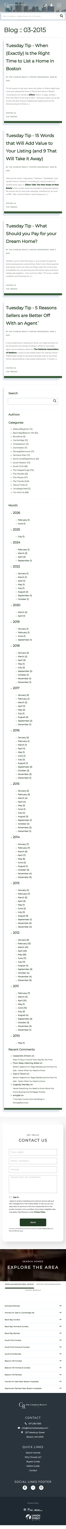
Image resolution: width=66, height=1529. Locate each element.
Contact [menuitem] (33, 1479)
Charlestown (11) (21, 446)
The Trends (11, 119)
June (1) (21, 526)
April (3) (22, 559)
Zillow (32, 97)
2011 (16, 988)
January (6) (23, 942)
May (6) (21, 861)
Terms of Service (15, 1237)
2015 (16, 786)
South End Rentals (13, 1360)
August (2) (23, 594)
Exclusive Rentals (12, 1312)
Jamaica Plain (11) (21, 457)
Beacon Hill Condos (13, 1367)
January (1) (23, 576)
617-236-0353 (33, 1432)
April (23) (22, 953)
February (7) (24, 850)
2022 (16, 569)
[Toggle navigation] (58, 6)
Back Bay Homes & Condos (16, 1332)
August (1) (23, 765)
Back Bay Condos (12, 1325)
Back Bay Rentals (12, 1339)
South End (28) (20, 468)
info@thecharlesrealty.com (33, 1436)
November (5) (25, 925)
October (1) (23, 601)
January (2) (23, 655)
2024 (16, 545)
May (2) (21, 712)
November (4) (25, 876)
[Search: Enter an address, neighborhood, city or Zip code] (33, 18)
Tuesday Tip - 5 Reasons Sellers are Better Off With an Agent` (31, 317)
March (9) (22, 854)
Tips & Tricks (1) (20, 487)
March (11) (23, 999)
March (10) (23, 949)
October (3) (23, 1025)
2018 (16, 648)
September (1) (25, 563)
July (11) (21, 964)
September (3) (25, 769)
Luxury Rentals (33, 1296)
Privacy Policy (44, 1217)
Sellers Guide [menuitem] (33, 1474)
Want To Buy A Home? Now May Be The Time (32, 1062)
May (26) (22, 957)
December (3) (25, 879)
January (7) (23, 846)
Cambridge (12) (20, 442)
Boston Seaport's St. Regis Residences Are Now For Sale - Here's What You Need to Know (35, 1071)
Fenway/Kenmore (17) (23, 454)
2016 (16, 733)
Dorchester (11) (20, 450)
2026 (16, 515)
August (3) (23, 819)
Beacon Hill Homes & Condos (17, 1373)
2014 (16, 839)
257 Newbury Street (33, 1443)
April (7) (22, 857)
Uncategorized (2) (21, 491)
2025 (16, 532)
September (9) (25, 971)
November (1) (24, 681)
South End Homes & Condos (17, 1353)
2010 (16, 1038)
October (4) (23, 826)
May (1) (21, 587)
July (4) (21, 815)
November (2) (25, 830)
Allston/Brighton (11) (22, 431)
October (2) (23, 773)
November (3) (25, 776)
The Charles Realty (18, 79)
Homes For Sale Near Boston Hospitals (21, 1387)
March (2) (22, 614)
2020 (16, 607)
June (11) (22, 960)
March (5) (22, 900)
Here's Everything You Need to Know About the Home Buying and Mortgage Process (33, 1092)
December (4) (25, 929)
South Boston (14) (21, 465)
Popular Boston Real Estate (19, 1290)
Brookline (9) (19, 439)
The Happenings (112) (23, 472)
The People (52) (20, 476)
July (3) (21, 914)
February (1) (24, 522)
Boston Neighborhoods (49, 1290)
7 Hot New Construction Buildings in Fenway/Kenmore (29, 1103)
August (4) (23, 968)
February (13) (24, 946)
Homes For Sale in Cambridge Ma (19, 1318)
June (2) (22, 865)
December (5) (25, 982)
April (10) (22, 1003)
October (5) (23, 872)
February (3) (24, 797)
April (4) (22, 804)
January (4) (23, 892)
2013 (16, 885)
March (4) (22, 800)
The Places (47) (20, 480)
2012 (16, 935)
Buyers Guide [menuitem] (33, 1470)
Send (33, 1228)
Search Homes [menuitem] (33, 1461)
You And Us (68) (21, 494)
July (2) (21, 670)
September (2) (25, 673)
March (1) (22, 579)
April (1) (21, 583)
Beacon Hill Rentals (13, 1380)
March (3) (22, 555)
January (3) (23, 697)
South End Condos (13, 1346)
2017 (16, 690)
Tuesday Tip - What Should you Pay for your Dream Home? (31, 236)
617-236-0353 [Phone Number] (42, 6)
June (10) (22, 1010)
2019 (16, 624)
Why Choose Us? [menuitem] (33, 1466)
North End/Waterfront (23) (26, 461)
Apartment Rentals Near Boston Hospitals (23, 1394)
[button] (61, 18)
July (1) (21, 539)
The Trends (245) (21, 483)
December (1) (24, 684)
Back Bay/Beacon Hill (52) (25, 435)
